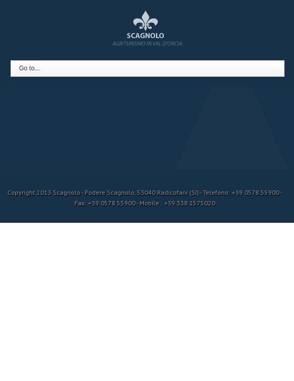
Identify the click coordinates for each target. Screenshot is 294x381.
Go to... (29, 68)
